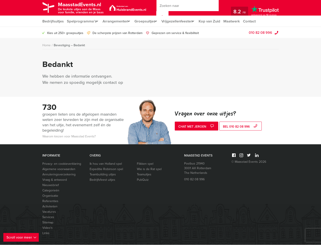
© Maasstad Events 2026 (248, 162)
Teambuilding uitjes (103, 174)
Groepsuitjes (148, 21)
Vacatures (49, 212)
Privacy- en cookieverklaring (61, 164)
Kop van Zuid (217, 21)
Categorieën (50, 190)
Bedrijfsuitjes (52, 21)
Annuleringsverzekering (59, 174)
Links (45, 233)
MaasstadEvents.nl (84, 7)
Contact (258, 21)
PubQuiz (143, 180)
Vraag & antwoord (54, 180)
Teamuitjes (144, 174)
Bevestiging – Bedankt (69, 45)
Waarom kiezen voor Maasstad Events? (69, 136)
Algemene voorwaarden (58, 169)
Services (48, 217)
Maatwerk (240, 21)
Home (46, 45)
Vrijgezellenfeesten (182, 21)
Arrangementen (117, 21)
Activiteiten (50, 206)
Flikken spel (145, 164)
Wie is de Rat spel (149, 169)
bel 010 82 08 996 (240, 127)
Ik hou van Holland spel (106, 164)
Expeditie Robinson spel (106, 169)
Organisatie (50, 196)
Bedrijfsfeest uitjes (102, 180)
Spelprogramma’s (82, 21)
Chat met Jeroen (196, 127)
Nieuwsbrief (50, 185)
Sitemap (47, 222)
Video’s (47, 228)
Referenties (50, 201)
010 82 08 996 (260, 32)
